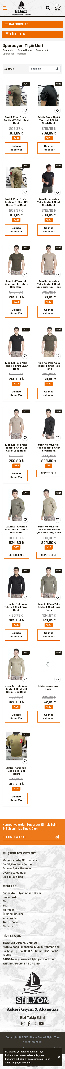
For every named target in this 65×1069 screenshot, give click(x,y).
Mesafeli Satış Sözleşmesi (20, 860)
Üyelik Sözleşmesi (14, 872)
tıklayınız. (27, 1063)
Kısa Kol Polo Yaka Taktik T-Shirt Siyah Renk (16, 366)
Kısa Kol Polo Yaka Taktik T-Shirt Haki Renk (48, 366)
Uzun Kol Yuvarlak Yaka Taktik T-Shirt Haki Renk (16, 530)
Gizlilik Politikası (13, 877)
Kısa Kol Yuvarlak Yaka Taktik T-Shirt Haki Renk (16, 284)
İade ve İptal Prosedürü (18, 868)
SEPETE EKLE (48, 473)
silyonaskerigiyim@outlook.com (35, 959)
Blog (5, 901)
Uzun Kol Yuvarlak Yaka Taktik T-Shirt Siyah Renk (48, 448)
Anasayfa (8, 50)
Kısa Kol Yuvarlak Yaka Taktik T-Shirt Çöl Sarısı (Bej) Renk (48, 284)
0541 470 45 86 (26, 942)
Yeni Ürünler (10, 918)
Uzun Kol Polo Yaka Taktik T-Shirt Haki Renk (48, 607)
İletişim (8, 926)
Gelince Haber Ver (16, 148)
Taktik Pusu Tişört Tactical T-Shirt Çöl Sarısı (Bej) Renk (16, 202)
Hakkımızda (10, 897)
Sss (5, 905)
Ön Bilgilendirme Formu (17, 864)
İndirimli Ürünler (13, 914)
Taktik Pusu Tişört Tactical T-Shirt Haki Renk (16, 120)
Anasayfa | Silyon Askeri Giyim (22, 893)
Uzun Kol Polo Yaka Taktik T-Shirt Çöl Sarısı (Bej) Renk (16, 689)
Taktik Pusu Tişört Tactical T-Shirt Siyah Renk (48, 120)
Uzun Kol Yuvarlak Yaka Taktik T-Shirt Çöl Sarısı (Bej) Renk (48, 530)
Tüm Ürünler (10, 922)
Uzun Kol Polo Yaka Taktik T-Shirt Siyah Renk (16, 607)
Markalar (8, 910)
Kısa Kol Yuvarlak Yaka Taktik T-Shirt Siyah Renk (48, 202)
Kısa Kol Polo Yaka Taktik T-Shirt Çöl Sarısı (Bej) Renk (16, 448)
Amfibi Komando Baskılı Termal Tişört (16, 771)
